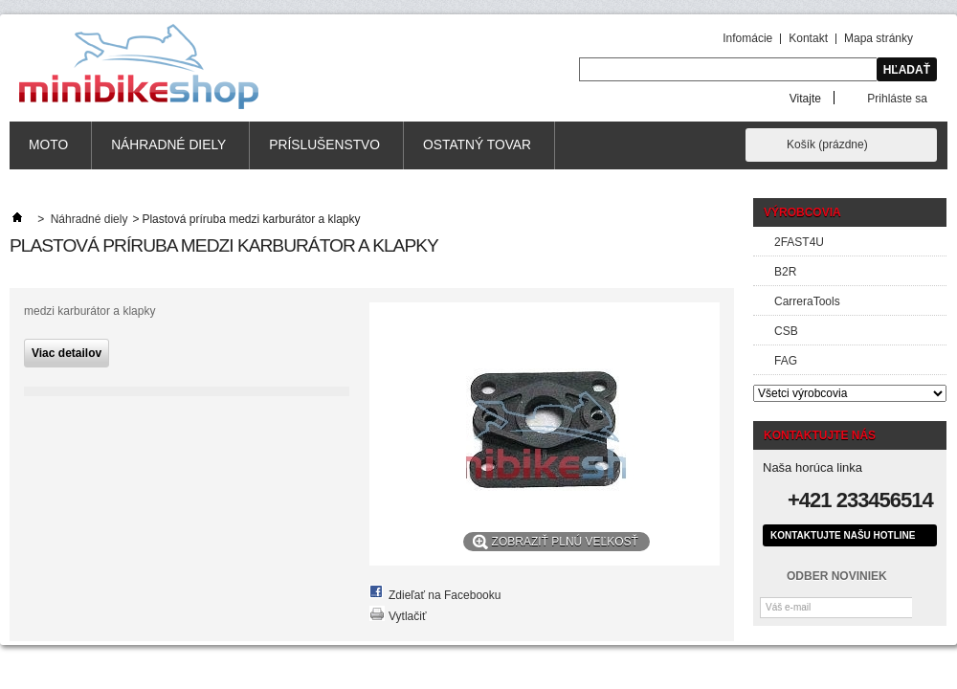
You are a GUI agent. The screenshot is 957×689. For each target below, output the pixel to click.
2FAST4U (799, 242)
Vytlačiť (407, 616)
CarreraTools (807, 301)
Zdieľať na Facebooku (445, 595)
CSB (786, 331)
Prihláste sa (897, 98)
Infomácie (747, 38)
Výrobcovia (802, 212)
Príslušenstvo (324, 145)
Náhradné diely (168, 145)
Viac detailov (66, 353)
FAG (785, 360)
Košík (827, 144)
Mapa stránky (878, 38)
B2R (785, 271)
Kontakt (808, 38)
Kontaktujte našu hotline (842, 535)
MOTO (48, 145)
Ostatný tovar (477, 145)
